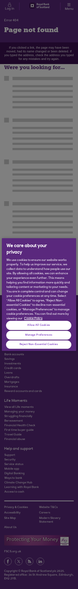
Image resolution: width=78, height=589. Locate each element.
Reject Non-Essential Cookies (39, 344)
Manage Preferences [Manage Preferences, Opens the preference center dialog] (38, 335)
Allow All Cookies (38, 325)
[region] (39, 294)
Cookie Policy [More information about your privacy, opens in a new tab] (33, 318)
